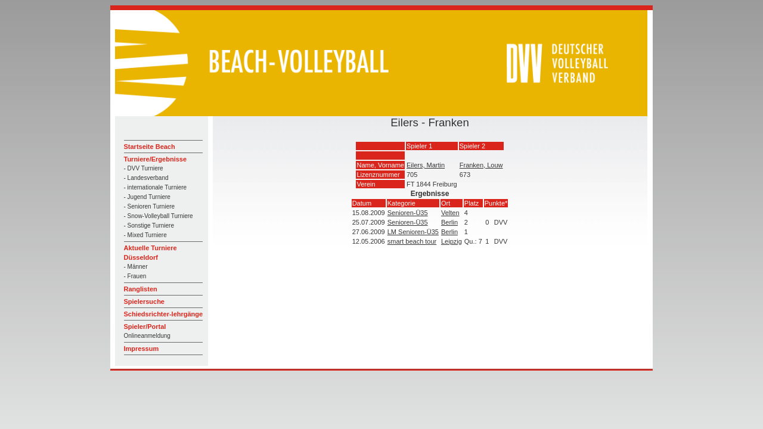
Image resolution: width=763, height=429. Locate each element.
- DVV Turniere (143, 168)
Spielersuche (144, 301)
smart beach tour (412, 241)
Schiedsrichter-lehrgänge (163, 314)
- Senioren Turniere (149, 206)
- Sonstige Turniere (149, 225)
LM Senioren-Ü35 (413, 231)
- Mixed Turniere (145, 235)
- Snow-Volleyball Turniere (158, 216)
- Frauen (135, 276)
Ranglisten (140, 289)
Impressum (141, 348)
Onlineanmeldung (147, 335)
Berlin (449, 222)
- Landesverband (146, 178)
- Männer (136, 266)
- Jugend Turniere (147, 197)
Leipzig (451, 241)
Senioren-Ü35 (407, 212)
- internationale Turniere (155, 187)
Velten (450, 212)
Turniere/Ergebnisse (155, 159)
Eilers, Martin (426, 165)
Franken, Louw (481, 165)
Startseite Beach (149, 146)
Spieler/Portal (145, 326)
